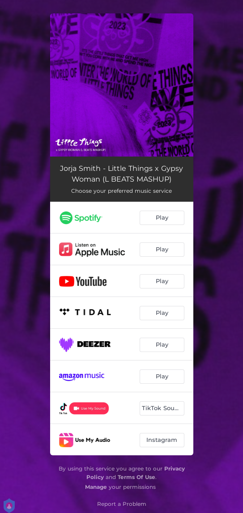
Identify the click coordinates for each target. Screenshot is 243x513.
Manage (96, 486)
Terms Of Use (136, 477)
